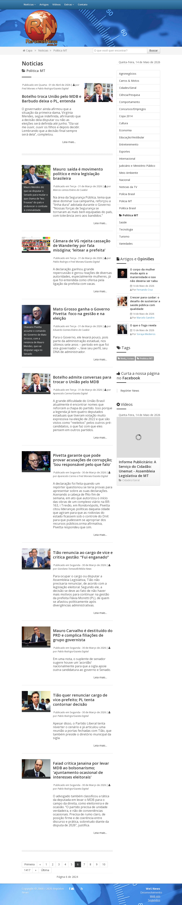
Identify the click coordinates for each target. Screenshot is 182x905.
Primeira (29, 864)
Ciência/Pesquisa (129, 95)
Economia (125, 130)
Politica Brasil (127, 208)
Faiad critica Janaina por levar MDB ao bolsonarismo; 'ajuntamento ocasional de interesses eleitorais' (81, 770)
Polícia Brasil (127, 194)
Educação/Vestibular (131, 137)
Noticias (43, 50)
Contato (82, 4)
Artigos (44, 4)
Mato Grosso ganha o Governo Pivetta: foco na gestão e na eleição (81, 313)
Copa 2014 (125, 116)
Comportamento (129, 102)
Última (45, 870)
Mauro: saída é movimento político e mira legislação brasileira (78, 174)
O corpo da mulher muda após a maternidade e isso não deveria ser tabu (144, 275)
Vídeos (56, 4)
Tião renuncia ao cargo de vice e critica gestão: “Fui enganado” (83, 555)
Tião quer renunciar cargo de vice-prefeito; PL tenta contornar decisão (80, 700)
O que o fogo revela (143, 325)
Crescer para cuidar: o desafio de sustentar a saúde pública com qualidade (145, 303)
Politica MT (60, 50)
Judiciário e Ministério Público (137, 165)
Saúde (123, 222)
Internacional (127, 158)
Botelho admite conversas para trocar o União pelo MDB (82, 379)
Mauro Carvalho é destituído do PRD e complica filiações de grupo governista (82, 635)
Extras (69, 4)
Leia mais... (69, 142)
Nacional (124, 180)
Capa (27, 50)
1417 (27, 870)
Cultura (123, 123)
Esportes (124, 151)
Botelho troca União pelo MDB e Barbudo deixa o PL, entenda (51, 99)
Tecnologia (126, 229)
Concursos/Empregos (132, 109)
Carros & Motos (129, 80)
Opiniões (135, 258)
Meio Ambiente (128, 173)
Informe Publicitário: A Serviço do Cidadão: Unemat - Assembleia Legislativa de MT (137, 469)
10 (103, 864)
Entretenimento (128, 144)
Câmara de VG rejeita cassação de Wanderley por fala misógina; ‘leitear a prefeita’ (81, 245)
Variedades (126, 243)
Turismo (124, 236)
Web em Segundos (154, 898)
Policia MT (125, 201)
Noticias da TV (128, 187)
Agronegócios (127, 73)
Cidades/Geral (127, 88)
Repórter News (129, 390)
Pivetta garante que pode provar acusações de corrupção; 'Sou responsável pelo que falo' (82, 460)
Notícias (30, 4)
